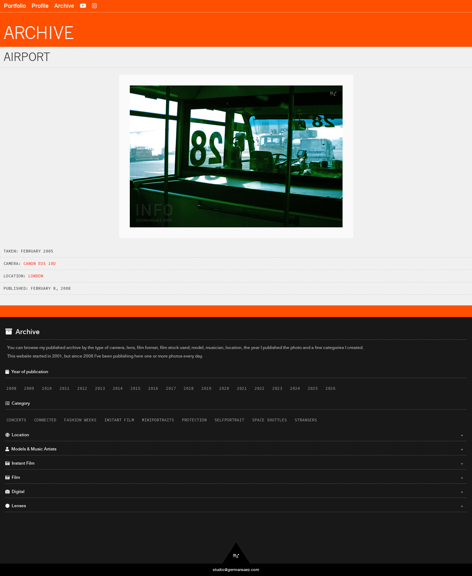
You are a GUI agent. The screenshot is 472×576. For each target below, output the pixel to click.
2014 (118, 388)
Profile (40, 5)
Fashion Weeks (80, 419)
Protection (194, 419)
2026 (330, 388)
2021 (242, 388)
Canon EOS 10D (39, 263)
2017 (171, 388)
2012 (82, 388)
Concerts (16, 419)
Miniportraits (158, 419)
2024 (295, 388)
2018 (189, 388)
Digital (234, 491)
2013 (100, 388)
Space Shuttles (269, 419)
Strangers (306, 419)
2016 (153, 388)
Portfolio (15, 5)
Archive (64, 5)
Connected (45, 419)
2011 (65, 388)
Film (234, 477)
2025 (313, 388)
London (35, 275)
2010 (47, 388)
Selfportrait (229, 419)
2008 (11, 388)
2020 (224, 388)
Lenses (234, 505)
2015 (135, 388)
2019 (206, 388)
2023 (277, 388)
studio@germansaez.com (236, 569)
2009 (29, 388)
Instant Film (119, 419)
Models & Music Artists (234, 449)
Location (234, 434)
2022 (260, 388)
